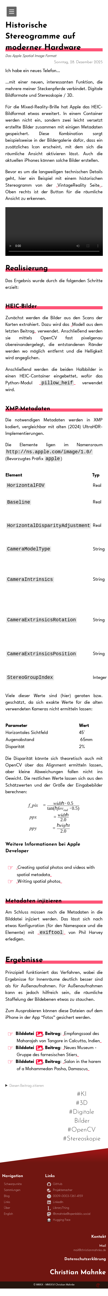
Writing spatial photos (39, 888)
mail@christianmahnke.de (89, 1257)
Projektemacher (59, 1197)
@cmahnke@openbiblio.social (68, 1221)
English (8, 1221)
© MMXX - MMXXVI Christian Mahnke (54, 1292)
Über (7, 1215)
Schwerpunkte (13, 1191)
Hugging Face (58, 1227)
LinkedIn (55, 1209)
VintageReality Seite (79, 185)
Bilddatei (25, 1041)
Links (7, 1209)
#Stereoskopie (82, 1145)
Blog (7, 1203)
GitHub (54, 1191)
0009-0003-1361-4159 (65, 1203)
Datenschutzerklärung (85, 1266)
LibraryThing (58, 1215)
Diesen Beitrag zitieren (27, 1093)
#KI (81, 1100)
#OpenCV (82, 1136)
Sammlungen (12, 1197)
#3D (82, 1109)
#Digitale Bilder (81, 1123)
